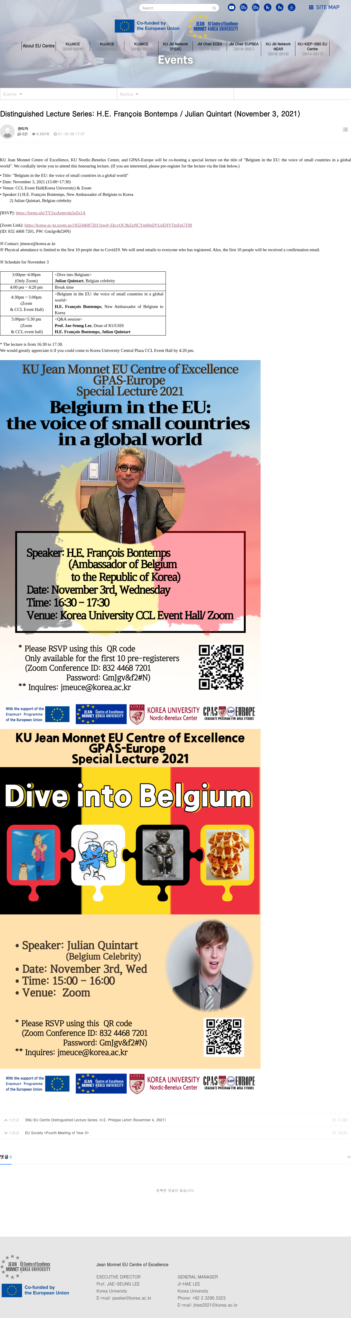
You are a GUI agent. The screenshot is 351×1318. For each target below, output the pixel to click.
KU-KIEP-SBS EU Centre (312, 45)
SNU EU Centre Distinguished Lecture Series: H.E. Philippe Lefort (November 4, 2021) (95, 1119)
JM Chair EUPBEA (244, 45)
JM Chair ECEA (210, 45)
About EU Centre (38, 46)
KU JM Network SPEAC (175, 45)
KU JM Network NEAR (278, 45)
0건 (23, 133)
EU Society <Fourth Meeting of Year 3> (57, 1132)
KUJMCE (73, 45)
